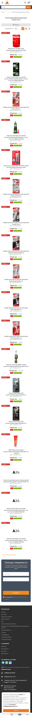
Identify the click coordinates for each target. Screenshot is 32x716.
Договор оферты (6, 630)
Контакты (4, 651)
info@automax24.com (10, 676)
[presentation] (16, 586)
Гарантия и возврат (6, 616)
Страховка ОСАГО (6, 639)
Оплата (3, 612)
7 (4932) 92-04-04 (9, 673)
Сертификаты (5, 634)
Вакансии (3, 646)
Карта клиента (5, 619)
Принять (16, 710)
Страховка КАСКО (6, 637)
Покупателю (5, 609)
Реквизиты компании (10, 686)
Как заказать (4, 653)
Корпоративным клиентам (8, 624)
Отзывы (3, 632)
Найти (28, 7)
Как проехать (5, 648)
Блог (2, 621)
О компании (5, 643)
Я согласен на (16, 598)
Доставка (4, 614)
